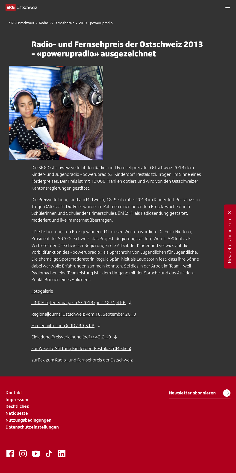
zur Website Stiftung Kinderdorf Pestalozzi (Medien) (81, 348)
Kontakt (14, 392)
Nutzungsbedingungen (28, 420)
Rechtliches (17, 406)
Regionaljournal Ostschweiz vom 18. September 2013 (83, 314)
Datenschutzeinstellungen (32, 426)
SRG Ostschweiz (22, 23)
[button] (227, 7)
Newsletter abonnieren (199, 393)
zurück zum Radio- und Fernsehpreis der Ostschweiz (82, 359)
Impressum (17, 399)
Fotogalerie (42, 291)
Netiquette (17, 413)
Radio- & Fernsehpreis (56, 23)
